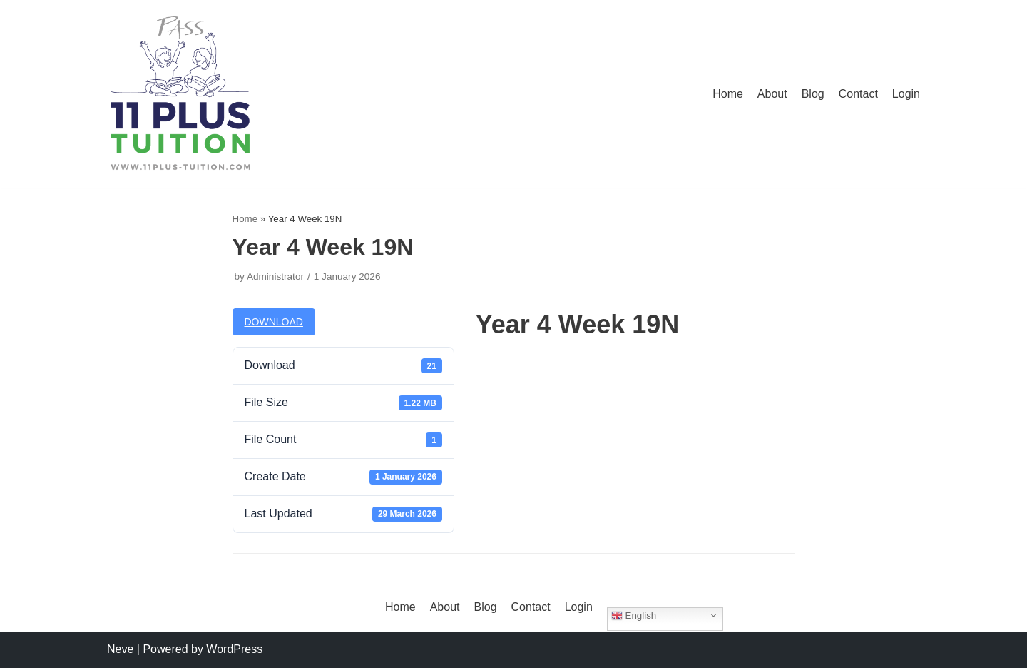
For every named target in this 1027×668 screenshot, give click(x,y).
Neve (120, 649)
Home (727, 94)
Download (274, 322)
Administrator (275, 276)
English (633, 615)
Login (906, 94)
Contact (858, 94)
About (772, 94)
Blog (813, 94)
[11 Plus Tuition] (181, 94)
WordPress (234, 649)
